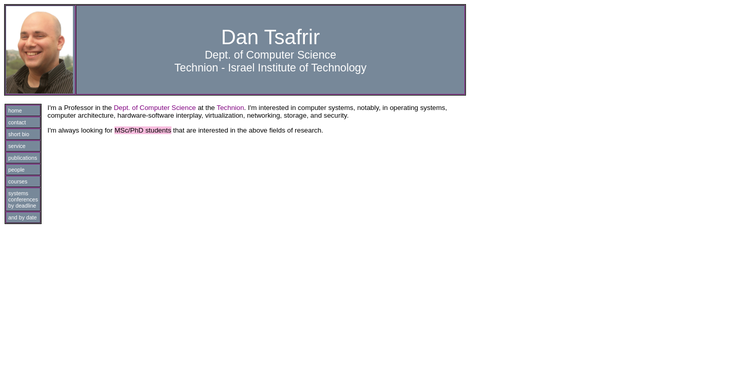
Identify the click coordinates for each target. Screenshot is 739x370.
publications (22, 158)
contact (17, 122)
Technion (230, 108)
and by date (22, 217)
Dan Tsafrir (270, 37)
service (17, 146)
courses (17, 181)
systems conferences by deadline (23, 199)
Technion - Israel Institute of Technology (270, 68)
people (16, 169)
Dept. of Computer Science (270, 55)
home (15, 110)
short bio (18, 134)
